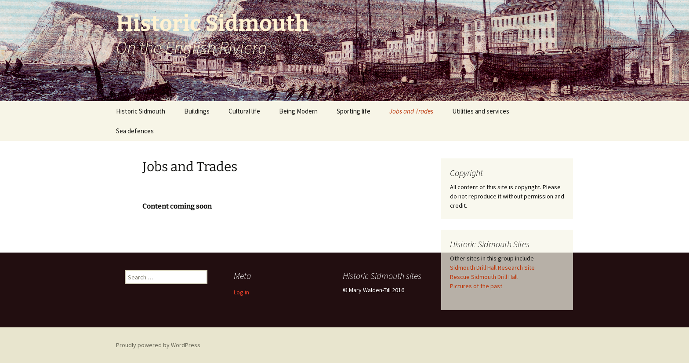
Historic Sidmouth (140, 111)
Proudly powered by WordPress (158, 345)
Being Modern (298, 111)
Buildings (197, 111)
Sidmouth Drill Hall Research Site (492, 267)
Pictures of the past (476, 286)
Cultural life (244, 111)
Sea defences (135, 131)
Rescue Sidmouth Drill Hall (484, 277)
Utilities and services (480, 111)
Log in (241, 292)
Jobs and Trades (411, 111)
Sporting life (353, 111)
